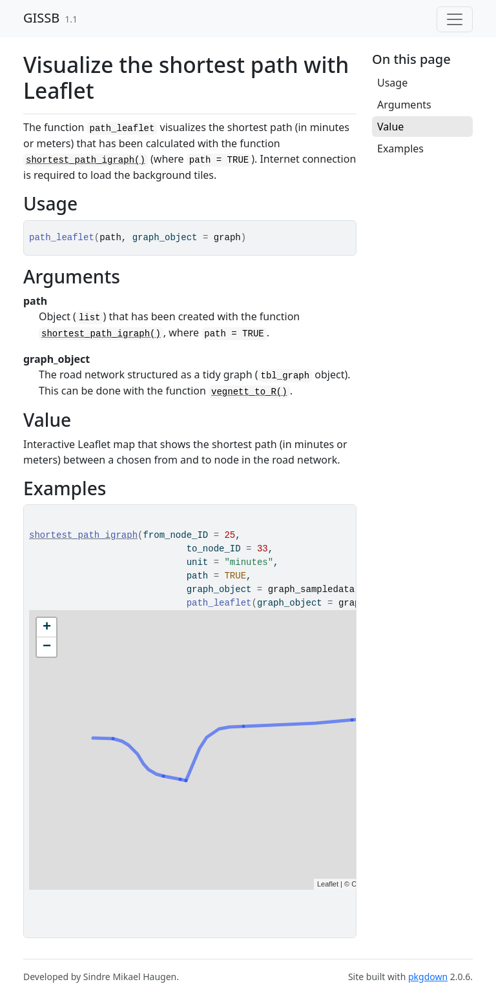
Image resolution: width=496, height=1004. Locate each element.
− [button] (47, 647)
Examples (400, 148)
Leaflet (327, 884)
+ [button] (47, 627)
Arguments (404, 104)
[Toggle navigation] (455, 19)
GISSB (41, 17)
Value (390, 126)
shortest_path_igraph (83, 535)
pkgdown (428, 976)
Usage (392, 83)
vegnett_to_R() (249, 392)
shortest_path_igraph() (85, 160)
